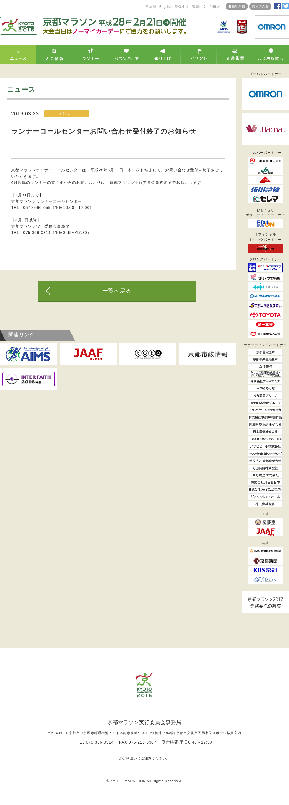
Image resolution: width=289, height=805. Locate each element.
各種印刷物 (236, 6)
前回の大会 (260, 6)
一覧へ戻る (116, 291)
